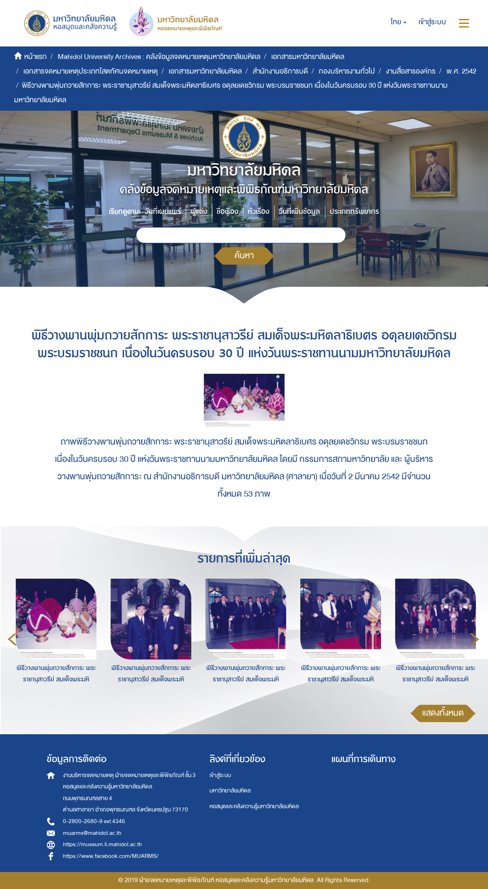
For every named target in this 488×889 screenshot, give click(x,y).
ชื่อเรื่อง (227, 211)
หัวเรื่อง (258, 211)
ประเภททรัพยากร (354, 211)
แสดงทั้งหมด (443, 713)
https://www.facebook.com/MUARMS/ (111, 856)
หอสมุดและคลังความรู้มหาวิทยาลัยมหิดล (254, 806)
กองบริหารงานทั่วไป (347, 71)
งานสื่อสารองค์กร (411, 71)
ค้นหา (244, 255)
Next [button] (474, 639)
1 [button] (225, 698)
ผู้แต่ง (199, 211)
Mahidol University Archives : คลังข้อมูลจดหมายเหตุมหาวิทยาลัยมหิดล (159, 57)
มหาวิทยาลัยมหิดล (230, 791)
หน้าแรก (35, 57)
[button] (399, 22)
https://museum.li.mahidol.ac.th (102, 844)
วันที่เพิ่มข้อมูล (299, 211)
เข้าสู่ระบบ (220, 775)
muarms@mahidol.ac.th (92, 833)
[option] (53, 638)
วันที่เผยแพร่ (163, 211)
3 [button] (249, 698)
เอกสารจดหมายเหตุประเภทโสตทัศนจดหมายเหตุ (90, 71)
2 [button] (237, 698)
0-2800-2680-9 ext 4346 (94, 821)
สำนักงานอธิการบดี (280, 71)
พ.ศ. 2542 (461, 71)
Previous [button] (12, 639)
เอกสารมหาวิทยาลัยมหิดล (307, 57)
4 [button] (262, 698)
